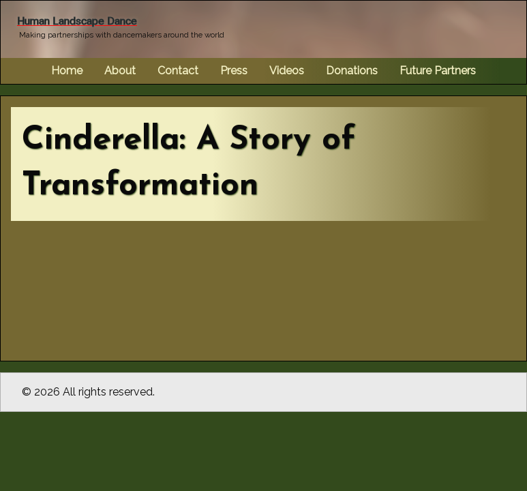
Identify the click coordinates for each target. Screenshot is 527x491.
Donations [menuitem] (352, 70)
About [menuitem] (120, 70)
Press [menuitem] (233, 70)
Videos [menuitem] (286, 70)
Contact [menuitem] (177, 70)
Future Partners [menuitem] (438, 70)
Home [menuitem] (66, 70)
